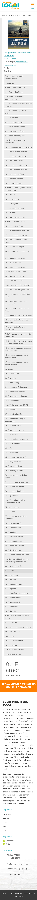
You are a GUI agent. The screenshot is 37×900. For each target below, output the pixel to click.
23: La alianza (10, 213)
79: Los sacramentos (13, 528)
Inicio (3, 15)
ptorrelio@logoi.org (20, 864)
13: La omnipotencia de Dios (16, 161)
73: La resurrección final (14, 491)
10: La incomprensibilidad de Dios (18, 147)
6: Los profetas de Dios (14, 122)
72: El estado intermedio (14, 486)
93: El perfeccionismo (13, 598)
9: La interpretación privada (15, 136)
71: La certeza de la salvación (16, 482)
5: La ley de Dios (11, 118)
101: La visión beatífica (14, 641)
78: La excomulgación (13, 523)
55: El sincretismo (12, 400)
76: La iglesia (10, 512)
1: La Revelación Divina (14, 92)
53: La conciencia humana (15, 391)
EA (21, 896)
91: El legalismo (11, 589)
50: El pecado (10, 378)
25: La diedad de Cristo (14, 226)
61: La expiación (11, 434)
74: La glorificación (12, 495)
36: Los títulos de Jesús (14, 281)
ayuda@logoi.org (20, 869)
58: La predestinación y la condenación (15, 419)
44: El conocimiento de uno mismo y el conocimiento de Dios (18, 342)
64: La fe (8, 448)
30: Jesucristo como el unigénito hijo (17, 252)
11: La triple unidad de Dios (16, 152)
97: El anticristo (11, 623)
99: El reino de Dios (12, 632)
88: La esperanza (11, 575)
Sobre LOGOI (7, 826)
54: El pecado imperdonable (16, 396)
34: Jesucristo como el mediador (17, 272)
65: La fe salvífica (12, 452)
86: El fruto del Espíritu (14, 566)
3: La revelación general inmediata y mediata (18, 104)
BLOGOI (5, 822)
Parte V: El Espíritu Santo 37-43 (17, 285)
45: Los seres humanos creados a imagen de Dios (18, 349)
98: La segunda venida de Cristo (18, 627)
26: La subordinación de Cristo (17, 231)
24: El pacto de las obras (15, 217)
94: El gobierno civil (12, 602)
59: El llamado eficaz (13, 425)
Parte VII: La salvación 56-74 (16, 405)
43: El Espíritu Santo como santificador (15, 328)
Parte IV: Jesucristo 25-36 (15, 222)
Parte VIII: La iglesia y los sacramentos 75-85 (15, 501)
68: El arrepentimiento (13, 466)
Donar (5, 830)
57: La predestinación (13, 414)
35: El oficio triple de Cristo (15, 276)
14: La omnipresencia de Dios (16, 165)
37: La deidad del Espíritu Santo (17, 290)
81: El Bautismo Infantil (14, 537)
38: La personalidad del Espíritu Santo (17, 295)
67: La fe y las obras (13, 461)
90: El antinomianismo (13, 584)
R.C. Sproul (11, 58)
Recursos (11, 15)
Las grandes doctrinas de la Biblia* (17, 54)
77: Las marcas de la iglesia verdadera (16, 517)
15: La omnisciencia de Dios (16, 170)
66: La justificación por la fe (15, 457)
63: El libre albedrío (12, 443)
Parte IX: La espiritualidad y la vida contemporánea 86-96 (17, 560)
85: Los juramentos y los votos (17, 555)
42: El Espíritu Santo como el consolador (16, 321)
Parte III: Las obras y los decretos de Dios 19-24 (18, 189)
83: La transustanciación (14, 546)
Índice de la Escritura (13, 654)
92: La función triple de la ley (16, 593)
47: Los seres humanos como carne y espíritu (16, 363)
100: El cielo (9, 636)
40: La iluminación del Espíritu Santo (17, 309)
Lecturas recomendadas (14, 650)
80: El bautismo (11, 532)
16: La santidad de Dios (14, 174)
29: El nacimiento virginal (15, 247)
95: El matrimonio (12, 607)
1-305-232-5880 (14, 875)
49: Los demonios (12, 373)
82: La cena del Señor (13, 541)
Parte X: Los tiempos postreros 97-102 (17, 617)
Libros (18, 15)
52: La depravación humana (16, 387)
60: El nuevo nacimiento (14, 430)
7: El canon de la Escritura (15, 127)
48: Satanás (9, 369)
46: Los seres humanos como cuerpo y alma (16, 356)
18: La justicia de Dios (13, 183)
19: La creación (11, 195)
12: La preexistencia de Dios (16, 156)
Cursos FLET (7, 814)
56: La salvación (11, 409)
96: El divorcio (10, 611)
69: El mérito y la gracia (14, 470)
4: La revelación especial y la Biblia (16, 111)
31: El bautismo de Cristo (15, 258)
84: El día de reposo (13, 550)
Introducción (9, 83)
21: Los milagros (11, 204)
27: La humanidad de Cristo (16, 235)
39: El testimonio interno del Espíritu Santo (16, 302)
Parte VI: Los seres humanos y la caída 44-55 (18, 335)
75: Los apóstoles (12, 507)
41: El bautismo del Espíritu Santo (18, 315)
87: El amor (9, 571)
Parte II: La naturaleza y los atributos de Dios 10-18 (15, 141)
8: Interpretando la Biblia (14, 131)
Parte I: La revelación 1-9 (15, 87)
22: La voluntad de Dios (14, 208)
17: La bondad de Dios (14, 179)
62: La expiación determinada (16, 439)
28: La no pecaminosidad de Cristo (16, 241)
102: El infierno (11, 645)
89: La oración (10, 580)
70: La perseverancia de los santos (16, 476)
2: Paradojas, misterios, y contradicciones (14, 97)
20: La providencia (12, 199)
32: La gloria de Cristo (13, 263)
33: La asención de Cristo (15, 267)
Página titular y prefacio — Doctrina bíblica (15, 77)
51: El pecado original (13, 382)
